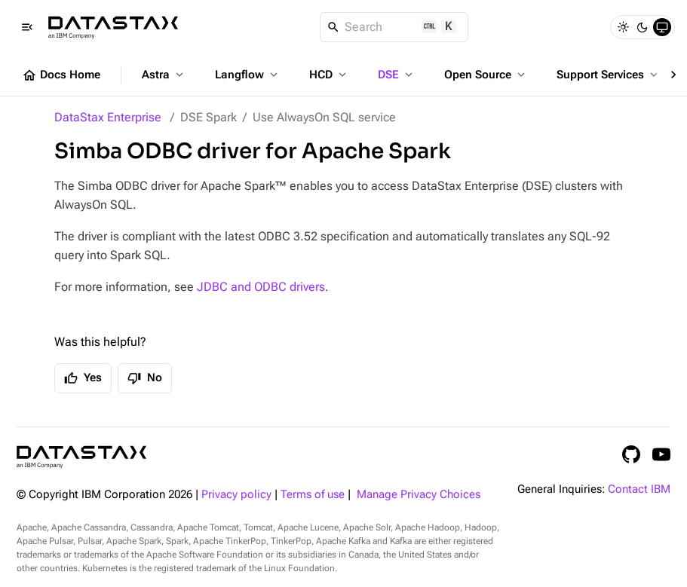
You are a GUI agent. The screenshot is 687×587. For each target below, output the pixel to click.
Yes (83, 378)
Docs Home (61, 75)
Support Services (609, 74)
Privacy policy (236, 494)
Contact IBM (639, 489)
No (144, 378)
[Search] (394, 27)
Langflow (248, 74)
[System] (662, 27)
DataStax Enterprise (107, 117)
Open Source (486, 74)
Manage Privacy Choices (418, 494)
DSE (397, 74)
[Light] (623, 27)
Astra (164, 74)
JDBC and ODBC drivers (261, 287)
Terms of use (313, 494)
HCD (329, 74)
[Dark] (642, 27)
